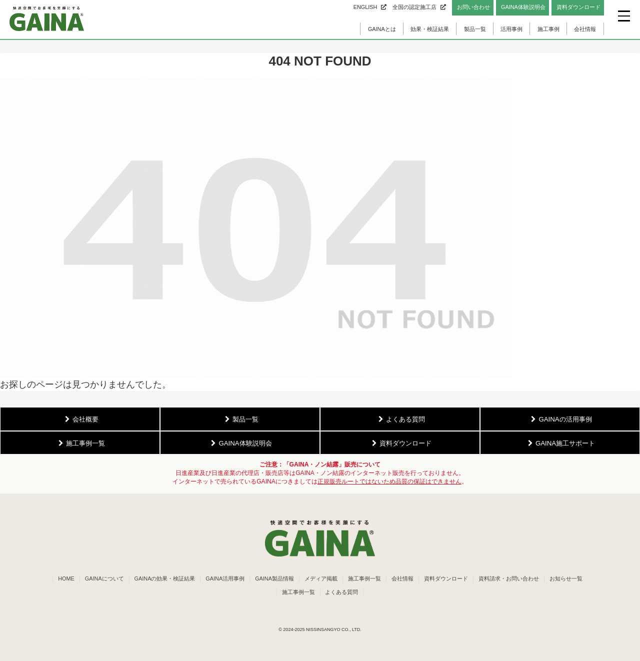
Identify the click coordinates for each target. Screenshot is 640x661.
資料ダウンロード (446, 579)
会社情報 (585, 29)
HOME (66, 579)
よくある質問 (342, 592)
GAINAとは (382, 29)
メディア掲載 (321, 579)
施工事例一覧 (364, 579)
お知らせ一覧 (566, 579)
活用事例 (511, 29)
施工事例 (549, 29)
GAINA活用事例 (225, 579)
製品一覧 (475, 29)
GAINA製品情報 (274, 579)
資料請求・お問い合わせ (508, 579)
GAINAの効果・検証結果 (165, 579)
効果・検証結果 (429, 29)
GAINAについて (104, 579)
